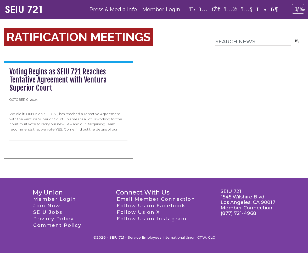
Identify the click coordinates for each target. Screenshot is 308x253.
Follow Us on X (138, 212)
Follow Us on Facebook (151, 206)
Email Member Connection (156, 199)
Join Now (46, 206)
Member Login (161, 9)
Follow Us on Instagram (152, 219)
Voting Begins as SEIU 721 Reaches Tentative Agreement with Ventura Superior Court (58, 79)
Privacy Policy (53, 219)
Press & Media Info (113, 9)
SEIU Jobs (47, 212)
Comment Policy (57, 225)
